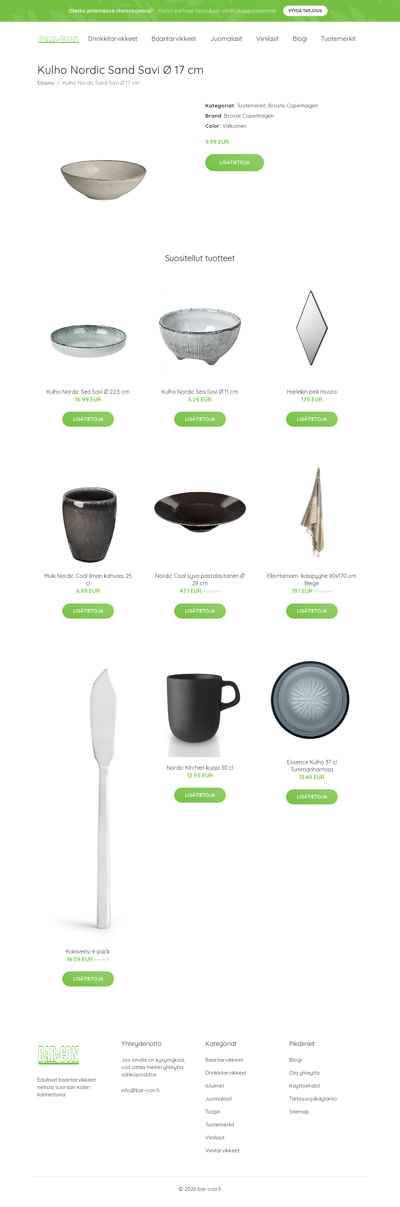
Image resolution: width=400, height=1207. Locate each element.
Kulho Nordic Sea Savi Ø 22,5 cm (88, 397)
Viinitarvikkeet (222, 1156)
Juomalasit (226, 42)
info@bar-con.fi (140, 1096)
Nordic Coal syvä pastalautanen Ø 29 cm (199, 586)
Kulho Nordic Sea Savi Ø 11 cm (200, 397)
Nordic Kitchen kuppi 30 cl (200, 773)
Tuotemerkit (338, 42)
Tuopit (212, 1117)
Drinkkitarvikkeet (112, 42)
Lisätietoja (235, 169)
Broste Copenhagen (293, 111)
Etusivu (45, 88)
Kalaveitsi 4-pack (88, 957)
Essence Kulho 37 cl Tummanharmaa (312, 772)
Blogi (300, 42)
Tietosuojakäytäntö (313, 1104)
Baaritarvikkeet (173, 42)
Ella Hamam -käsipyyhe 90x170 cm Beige (311, 586)
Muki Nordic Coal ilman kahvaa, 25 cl (88, 586)
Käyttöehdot (304, 1091)
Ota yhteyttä (304, 1078)
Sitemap (299, 1117)
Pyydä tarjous (305, 10)
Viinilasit (267, 42)
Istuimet (214, 1091)
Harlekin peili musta (312, 397)
